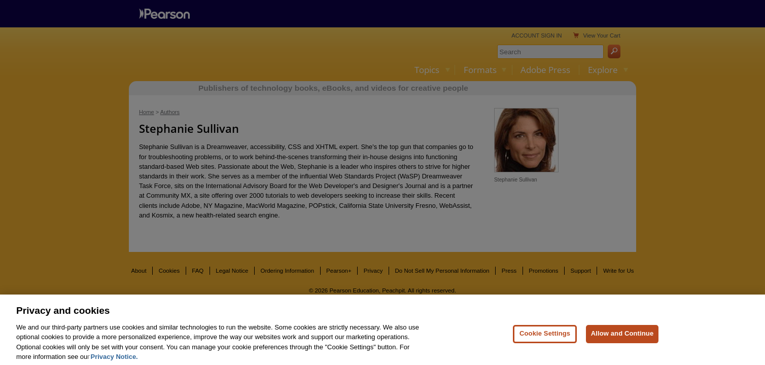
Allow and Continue (622, 343)
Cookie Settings (544, 343)
